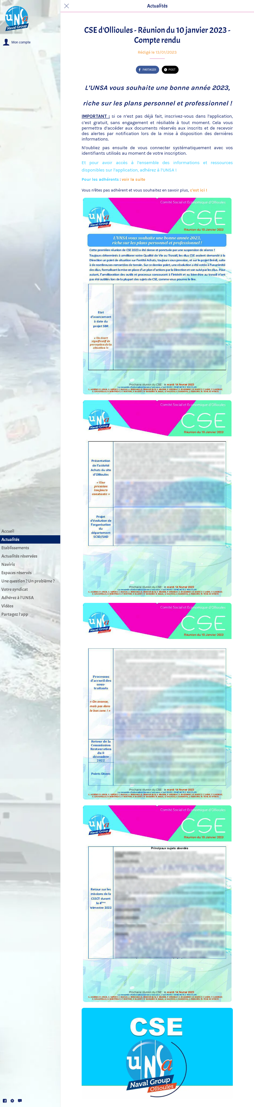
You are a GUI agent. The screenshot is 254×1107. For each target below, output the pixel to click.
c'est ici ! (198, 190)
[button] (17, 42)
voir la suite (134, 179)
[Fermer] (66, 6)
